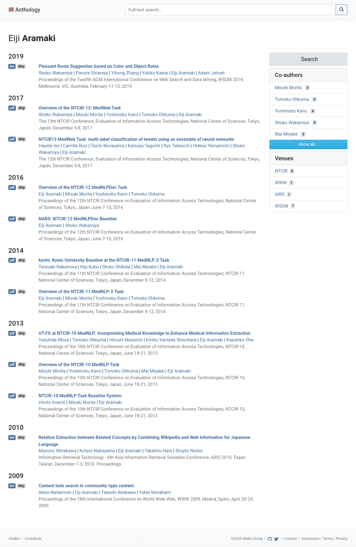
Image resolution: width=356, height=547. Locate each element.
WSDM (281, 205)
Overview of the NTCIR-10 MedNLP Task (79, 364)
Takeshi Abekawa (118, 492)
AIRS (280, 194)
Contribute (32, 538)
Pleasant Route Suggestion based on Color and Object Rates (99, 66)
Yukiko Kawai (155, 73)
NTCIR (281, 171)
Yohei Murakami (155, 492)
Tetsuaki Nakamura (58, 266)
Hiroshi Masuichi (125, 340)
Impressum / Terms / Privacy (324, 538)
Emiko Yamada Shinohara (171, 340)
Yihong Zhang (125, 73)
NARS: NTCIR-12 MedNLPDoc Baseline (78, 218)
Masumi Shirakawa (57, 450)
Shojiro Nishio (189, 450)
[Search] (230, 9)
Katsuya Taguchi (144, 145)
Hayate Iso (49, 145)
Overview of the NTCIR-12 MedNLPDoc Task (83, 187)
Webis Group (253, 538)
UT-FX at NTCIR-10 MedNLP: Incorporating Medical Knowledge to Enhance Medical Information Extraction (145, 333)
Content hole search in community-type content (86, 485)
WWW (281, 182)
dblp (21, 66)
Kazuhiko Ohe (240, 340)
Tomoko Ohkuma (158, 114)
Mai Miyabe (145, 266)
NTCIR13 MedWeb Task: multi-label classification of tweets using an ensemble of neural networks (136, 139)
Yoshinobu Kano (122, 114)
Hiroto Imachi (52, 402)
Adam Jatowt (211, 73)
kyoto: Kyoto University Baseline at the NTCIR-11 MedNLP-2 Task (104, 260)
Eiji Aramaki (183, 73)
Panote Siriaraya (92, 73)
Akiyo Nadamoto (55, 492)
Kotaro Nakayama (97, 450)
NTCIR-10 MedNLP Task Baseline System (80, 395)
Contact (291, 538)
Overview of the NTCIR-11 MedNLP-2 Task (81, 291)
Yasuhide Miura (54, 340)
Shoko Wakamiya (56, 73)
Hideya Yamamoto (211, 145)
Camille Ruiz (75, 145)
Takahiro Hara (158, 450)
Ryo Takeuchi (177, 145)
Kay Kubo (89, 266)
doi (12, 66)
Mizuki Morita (89, 114)
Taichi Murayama (108, 145)
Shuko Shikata (116, 266)
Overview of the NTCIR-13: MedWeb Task (80, 108)
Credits (14, 538)
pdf (12, 108)
